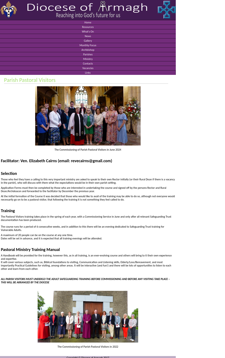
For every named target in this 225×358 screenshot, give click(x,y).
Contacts (88, 63)
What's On (88, 31)
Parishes (88, 54)
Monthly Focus (87, 45)
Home (87, 22)
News (88, 36)
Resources (88, 27)
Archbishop (87, 49)
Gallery (88, 40)
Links (88, 72)
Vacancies (87, 68)
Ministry (88, 59)
